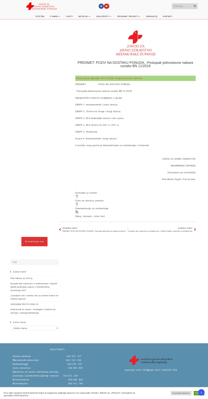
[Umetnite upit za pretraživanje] (34, 262)
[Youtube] (106, 6)
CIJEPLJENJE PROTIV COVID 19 (24, 304)
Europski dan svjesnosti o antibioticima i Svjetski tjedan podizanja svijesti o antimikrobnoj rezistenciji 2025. (33, 287)
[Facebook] (101, 6)
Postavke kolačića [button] (181, 393)
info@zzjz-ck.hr (151, 370)
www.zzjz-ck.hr (133, 370)
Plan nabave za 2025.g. (21, 278)
